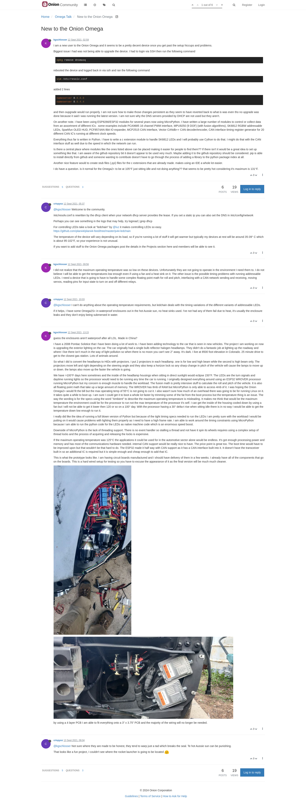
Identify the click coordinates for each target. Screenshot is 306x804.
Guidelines (131, 796)
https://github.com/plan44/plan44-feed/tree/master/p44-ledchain (92, 231)
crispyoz (58, 203)
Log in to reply (252, 189)
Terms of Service (150, 796)
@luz (116, 227)
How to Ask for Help (175, 796)
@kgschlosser (62, 209)
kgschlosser (60, 39)
